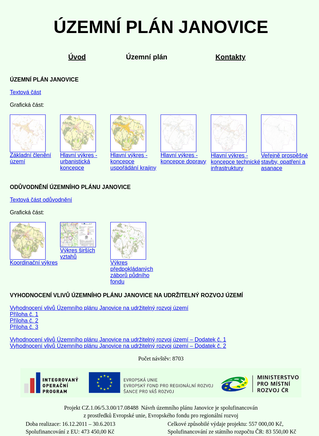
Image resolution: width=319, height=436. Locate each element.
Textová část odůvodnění (41, 200)
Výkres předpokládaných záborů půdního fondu (131, 272)
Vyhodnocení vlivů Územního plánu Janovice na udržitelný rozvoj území (99, 308)
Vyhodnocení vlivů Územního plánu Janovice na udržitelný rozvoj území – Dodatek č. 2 (118, 346)
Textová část (25, 92)
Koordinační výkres (34, 263)
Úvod (77, 57)
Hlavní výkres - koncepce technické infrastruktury (235, 161)
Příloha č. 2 (24, 321)
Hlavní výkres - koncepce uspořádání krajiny (133, 161)
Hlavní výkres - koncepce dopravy (183, 158)
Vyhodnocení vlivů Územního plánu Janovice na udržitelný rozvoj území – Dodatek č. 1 (118, 340)
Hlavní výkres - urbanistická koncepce (78, 161)
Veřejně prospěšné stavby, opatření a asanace (284, 161)
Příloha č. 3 (24, 327)
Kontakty (230, 57)
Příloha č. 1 (24, 314)
